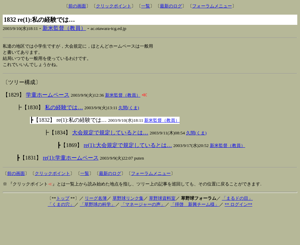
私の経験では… (64, 109)
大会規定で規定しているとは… (110, 134)
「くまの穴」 (61, 205)
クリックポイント (113, 6)
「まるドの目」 (237, 199)
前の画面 (77, 6)
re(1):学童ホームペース (71, 159)
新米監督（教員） (64, 28)
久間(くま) (128, 109)
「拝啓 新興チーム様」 (194, 205)
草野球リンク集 (128, 199)
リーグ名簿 (96, 199)
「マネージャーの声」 (143, 205)
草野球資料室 (162, 199)
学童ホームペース (47, 96)
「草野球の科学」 (97, 205)
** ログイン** (238, 205)
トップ (62, 199)
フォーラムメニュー (212, 6)
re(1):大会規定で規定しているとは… (128, 146)
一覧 (145, 6)
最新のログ (171, 6)
